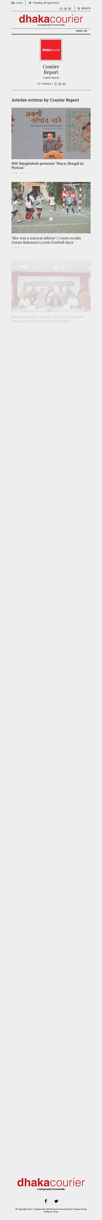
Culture (14, 176)
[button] (81, 31)
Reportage (15, 252)
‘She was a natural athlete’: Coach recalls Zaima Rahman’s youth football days (46, 245)
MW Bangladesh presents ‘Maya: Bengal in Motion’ (47, 168)
